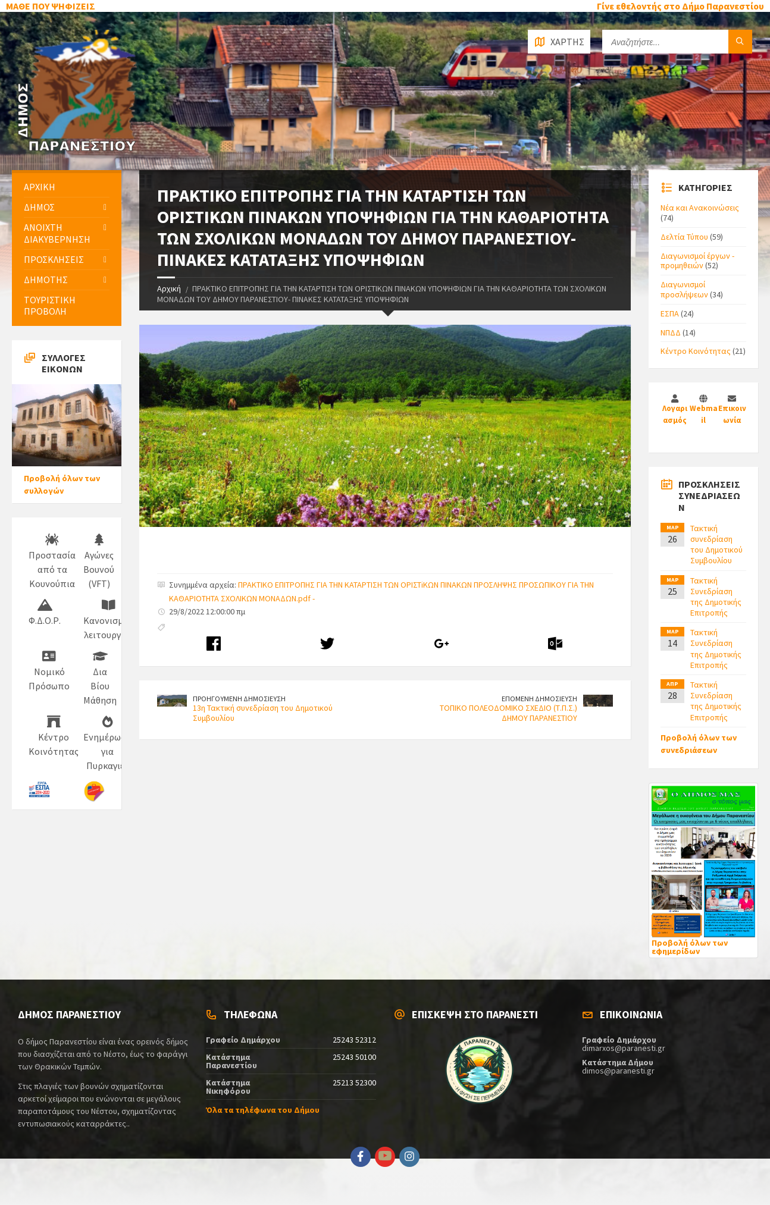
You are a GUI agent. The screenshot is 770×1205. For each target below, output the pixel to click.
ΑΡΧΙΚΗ (39, 187)
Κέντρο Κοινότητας (54, 736)
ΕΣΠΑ (670, 313)
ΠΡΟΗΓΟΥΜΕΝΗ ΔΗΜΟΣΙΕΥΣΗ (239, 698)
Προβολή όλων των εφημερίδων (690, 947)
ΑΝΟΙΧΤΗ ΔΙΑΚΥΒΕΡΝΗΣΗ (57, 232)
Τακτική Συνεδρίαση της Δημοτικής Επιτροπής (715, 597)
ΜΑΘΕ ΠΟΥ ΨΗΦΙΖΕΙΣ (50, 6)
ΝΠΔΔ (671, 332)
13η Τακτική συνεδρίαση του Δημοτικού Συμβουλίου (263, 712)
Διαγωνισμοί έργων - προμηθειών (697, 260)
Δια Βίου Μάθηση (100, 678)
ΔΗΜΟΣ (39, 207)
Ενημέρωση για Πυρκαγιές (107, 743)
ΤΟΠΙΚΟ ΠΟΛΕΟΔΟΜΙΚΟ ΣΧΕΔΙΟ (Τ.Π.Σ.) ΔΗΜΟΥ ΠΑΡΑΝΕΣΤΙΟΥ (508, 712)
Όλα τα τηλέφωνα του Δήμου (263, 1109)
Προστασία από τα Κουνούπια (52, 561)
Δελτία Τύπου (684, 236)
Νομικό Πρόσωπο (49, 671)
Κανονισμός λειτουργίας (108, 620)
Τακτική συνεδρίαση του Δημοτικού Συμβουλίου (716, 544)
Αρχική (169, 288)
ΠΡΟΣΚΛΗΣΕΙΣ (54, 259)
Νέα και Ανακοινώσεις (700, 207)
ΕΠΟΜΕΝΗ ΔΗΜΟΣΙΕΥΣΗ (539, 698)
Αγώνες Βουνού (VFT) (98, 561)
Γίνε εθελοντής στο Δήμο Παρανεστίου (680, 6)
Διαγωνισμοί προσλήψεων (684, 289)
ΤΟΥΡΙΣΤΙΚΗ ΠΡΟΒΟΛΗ (50, 305)
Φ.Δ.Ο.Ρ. (45, 612)
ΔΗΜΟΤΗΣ (46, 279)
